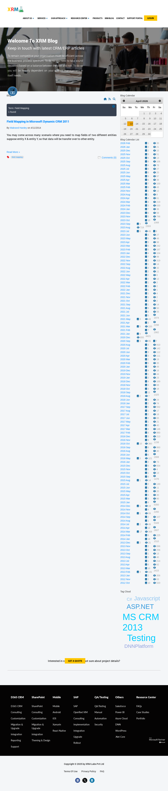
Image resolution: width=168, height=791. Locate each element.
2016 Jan (125, 462)
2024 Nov (125, 190)
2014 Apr (125, 528)
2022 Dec (125, 256)
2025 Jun (125, 172)
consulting (16, 712)
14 (137, 123)
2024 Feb (125, 205)
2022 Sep (125, 264)
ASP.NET (140, 606)
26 (125, 134)
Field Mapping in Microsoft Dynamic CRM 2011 (38, 121)
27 (131, 134)
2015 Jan (125, 502)
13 (131, 123)
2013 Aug (125, 557)
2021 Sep (125, 304)
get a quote (75, 661)
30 (149, 134)
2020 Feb (125, 363)
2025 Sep (125, 161)
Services (43, 18)
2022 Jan (125, 289)
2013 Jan (125, 575)
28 (137, 134)
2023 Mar (125, 245)
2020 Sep (125, 341)
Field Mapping (17, 157)
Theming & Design (41, 740)
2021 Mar (125, 326)
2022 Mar (125, 282)
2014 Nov (125, 509)
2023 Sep (125, 224)
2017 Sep (125, 407)
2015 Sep (125, 476)
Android (57, 712)
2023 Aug (125, 227)
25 (160, 129)
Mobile (56, 706)
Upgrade (78, 736)
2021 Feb (125, 330)
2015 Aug (125, 480)
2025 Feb (125, 187)
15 (143, 123)
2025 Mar (125, 183)
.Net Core (120, 736)
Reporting (16, 740)
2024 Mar (125, 202)
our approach (60, 18)
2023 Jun (125, 235)
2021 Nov (125, 297)
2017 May (125, 421)
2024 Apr (125, 198)
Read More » (13, 152)
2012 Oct (125, 583)
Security (98, 724)
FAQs (139, 706)
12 (125, 123)
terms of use (70, 771)
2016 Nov (125, 440)
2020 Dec (125, 337)
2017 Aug (125, 410)
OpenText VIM (81, 712)
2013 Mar (125, 568)
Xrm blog (109, 18)
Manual (98, 712)
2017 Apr (125, 425)
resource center (80, 18)
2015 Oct (125, 473)
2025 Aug (125, 165)
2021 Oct (125, 300)
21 (137, 129)
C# (129, 599)
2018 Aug (125, 396)
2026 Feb (125, 143)
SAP (76, 706)
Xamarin (57, 724)
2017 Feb (125, 432)
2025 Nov (125, 154)
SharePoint (37, 706)
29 (143, 134)
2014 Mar (125, 531)
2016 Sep (125, 447)
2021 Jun (125, 315)
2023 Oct (125, 220)
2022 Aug (125, 268)
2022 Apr (125, 279)
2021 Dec (125, 293)
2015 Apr (125, 495)
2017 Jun (125, 418)
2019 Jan (125, 377)
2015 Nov (125, 469)
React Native (59, 730)
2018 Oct (125, 388)
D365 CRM (16, 706)
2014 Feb (125, 535)
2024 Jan (125, 209)
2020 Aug (125, 344)
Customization (18, 718)
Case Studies (142, 712)
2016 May (125, 458)
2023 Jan (125, 253)
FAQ (102, 771)
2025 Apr (125, 180)
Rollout (77, 742)
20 (131, 129)
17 (155, 123)
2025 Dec (125, 150)
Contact (120, 18)
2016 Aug (125, 451)
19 (125, 129)
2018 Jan (125, 403)
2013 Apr (125, 564)
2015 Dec (125, 465)
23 (149, 129)
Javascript (147, 598)
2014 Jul (124, 524)
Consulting (37, 712)
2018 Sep (125, 392)
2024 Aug (125, 194)
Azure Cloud (121, 718)
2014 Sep (125, 517)
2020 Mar (125, 359)
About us (29, 18)
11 (160, 118)
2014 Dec (125, 506)
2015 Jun (125, 487)
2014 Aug (125, 520)
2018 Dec (125, 381)
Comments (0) (109, 157)
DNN (118, 724)
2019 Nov (125, 374)
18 (160, 123)
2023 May (125, 238)
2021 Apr (125, 322)
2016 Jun (125, 454)
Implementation (82, 724)
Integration (16, 734)
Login (150, 18)
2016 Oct (125, 443)
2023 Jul (124, 231)
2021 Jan (125, 334)
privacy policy (88, 771)
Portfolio (140, 718)
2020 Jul (124, 348)
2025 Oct (125, 158)
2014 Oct (125, 513)
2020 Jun (125, 352)
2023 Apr (125, 242)
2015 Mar (125, 498)
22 (143, 129)
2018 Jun (125, 399)
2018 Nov (125, 385)
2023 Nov (125, 216)
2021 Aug (125, 308)
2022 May (125, 275)
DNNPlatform (138, 646)
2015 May (125, 491)
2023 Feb (125, 249)
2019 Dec (125, 370)
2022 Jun (125, 271)
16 (149, 123)
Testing (141, 638)
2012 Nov (125, 579)
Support (15, 746)
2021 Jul (124, 311)
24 (155, 129)
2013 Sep (125, 553)
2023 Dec (125, 213)
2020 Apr (125, 355)
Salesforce (120, 706)
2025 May (125, 176)
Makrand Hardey (18, 127)
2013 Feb (125, 572)
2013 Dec (125, 542)
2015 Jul (124, 484)
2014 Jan (125, 539)
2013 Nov (125, 546)
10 (155, 118)
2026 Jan (125, 147)
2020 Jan (125, 366)
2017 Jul (124, 414)
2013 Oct (125, 550)
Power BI (120, 712)
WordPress (120, 730)
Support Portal (135, 18)
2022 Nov (125, 260)
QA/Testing (100, 706)
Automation (100, 718)
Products (97, 18)
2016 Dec (125, 436)
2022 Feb (125, 286)
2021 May (125, 319)
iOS (54, 718)
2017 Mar (125, 429)
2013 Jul (124, 561)
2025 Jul (124, 169)
